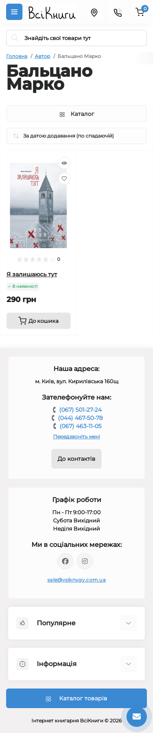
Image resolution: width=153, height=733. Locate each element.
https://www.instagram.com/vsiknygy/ (85, 561)
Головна (16, 56)
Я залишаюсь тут (32, 274)
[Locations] (94, 12)
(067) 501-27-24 (80, 409)
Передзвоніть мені (76, 436)
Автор (42, 56)
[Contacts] (117, 12)
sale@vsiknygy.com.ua (76, 580)
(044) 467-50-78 (80, 418)
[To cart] (39, 321)
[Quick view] (64, 163)
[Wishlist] (64, 178)
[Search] (15, 38)
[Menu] (14, 12)
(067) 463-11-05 (81, 426)
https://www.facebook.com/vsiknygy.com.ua (65, 561)
